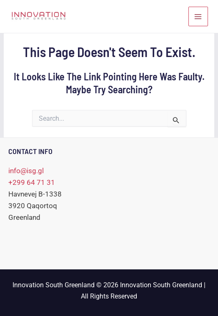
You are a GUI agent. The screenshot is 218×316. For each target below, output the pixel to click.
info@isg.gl (26, 171)
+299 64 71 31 (31, 182)
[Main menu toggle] (198, 17)
